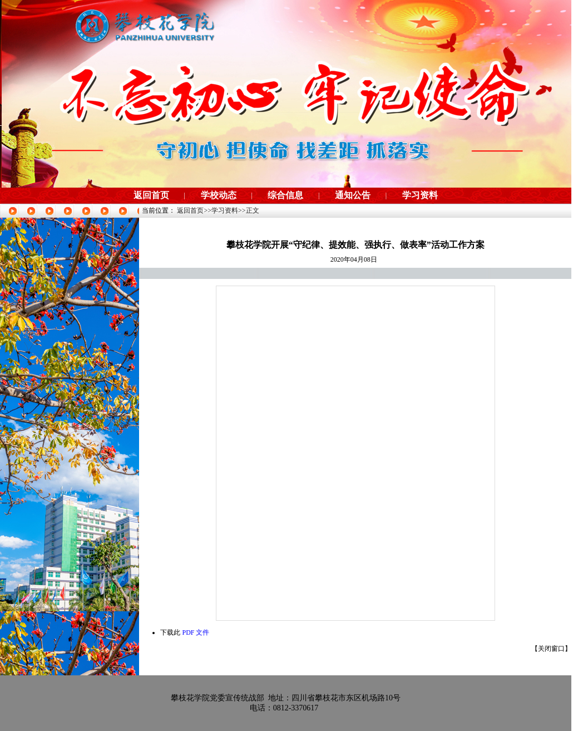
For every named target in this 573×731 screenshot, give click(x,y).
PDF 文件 (195, 632)
